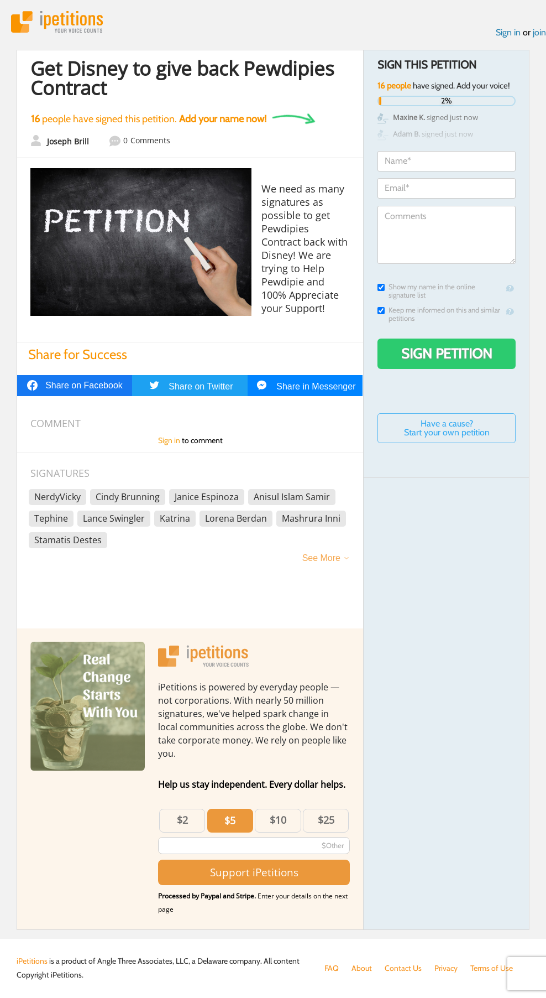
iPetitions (57, 22)
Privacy (446, 968)
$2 (182, 820)
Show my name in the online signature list (426, 291)
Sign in (508, 32)
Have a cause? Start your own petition (447, 428)
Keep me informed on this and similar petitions (438, 314)
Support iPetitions (254, 872)
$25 (326, 820)
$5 (229, 820)
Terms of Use (491, 968)
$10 (278, 820)
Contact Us (403, 968)
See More (321, 558)
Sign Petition (446, 353)
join (539, 32)
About (361, 968)
